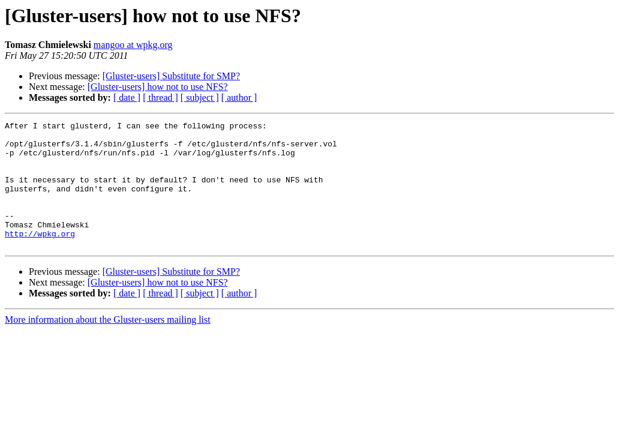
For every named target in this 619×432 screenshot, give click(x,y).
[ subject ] (200, 97)
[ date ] (126, 97)
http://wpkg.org (40, 256)
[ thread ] (160, 97)
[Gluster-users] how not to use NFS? (158, 87)
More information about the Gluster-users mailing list (108, 345)
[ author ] (239, 97)
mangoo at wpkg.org (133, 45)
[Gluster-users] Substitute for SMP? (171, 76)
